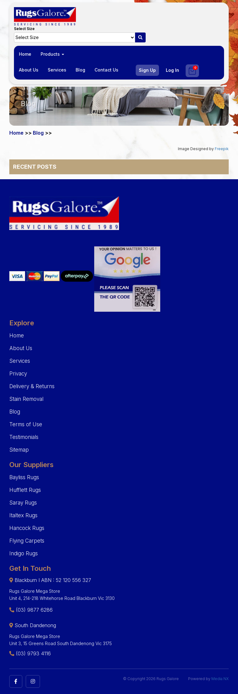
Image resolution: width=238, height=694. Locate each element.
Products (52, 54)
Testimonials (23, 437)
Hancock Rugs (26, 528)
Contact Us (106, 69)
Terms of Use (25, 424)
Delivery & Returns (32, 386)
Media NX (220, 678)
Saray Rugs (23, 503)
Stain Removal (26, 399)
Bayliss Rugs (24, 477)
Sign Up (147, 70)
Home (25, 54)
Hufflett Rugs (25, 490)
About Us (28, 69)
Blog (80, 69)
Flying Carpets (26, 541)
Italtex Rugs (23, 515)
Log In (172, 70)
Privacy (18, 374)
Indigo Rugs (23, 553)
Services (57, 69)
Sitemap (19, 450)
